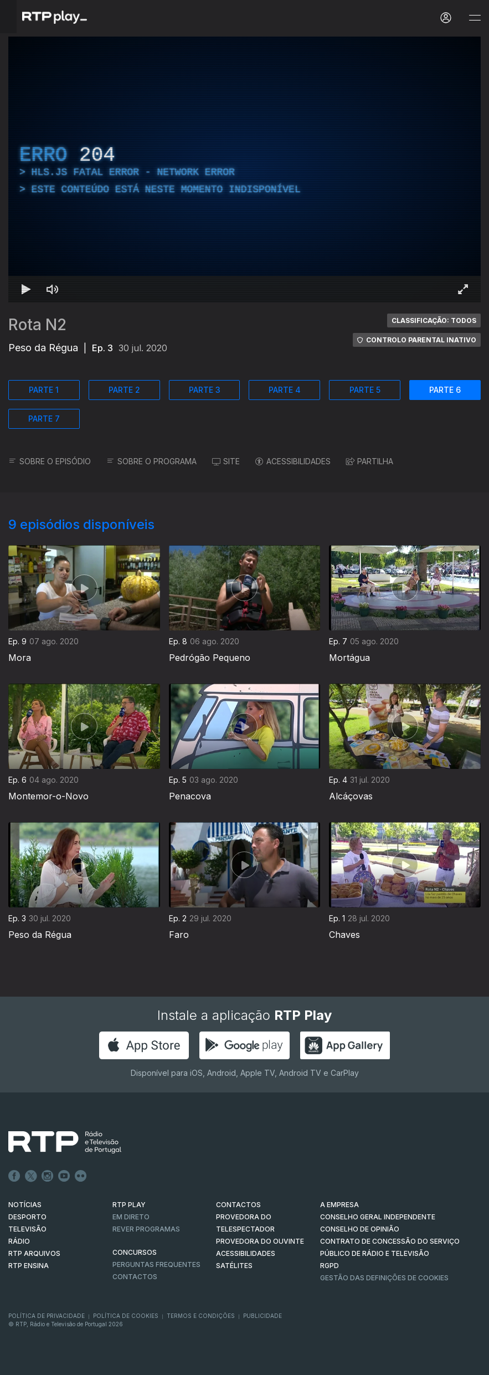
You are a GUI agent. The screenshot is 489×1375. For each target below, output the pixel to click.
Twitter (31, 1176)
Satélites (234, 1265)
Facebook (14, 1176)
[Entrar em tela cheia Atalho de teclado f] (463, 289)
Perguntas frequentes (156, 1264)
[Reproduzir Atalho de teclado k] (26, 289)
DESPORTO (27, 1217)
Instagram (48, 1176)
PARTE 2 (124, 389)
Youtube (64, 1176)
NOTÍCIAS (25, 1204)
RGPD (329, 1265)
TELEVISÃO (27, 1229)
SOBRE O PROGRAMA (151, 461)
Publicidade (262, 1315)
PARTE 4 (285, 389)
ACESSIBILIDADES (293, 461)
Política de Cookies (125, 1315)
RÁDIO (19, 1241)
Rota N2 (37, 324)
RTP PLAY (129, 1204)
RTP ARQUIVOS (34, 1253)
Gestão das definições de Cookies (384, 1278)
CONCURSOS (134, 1252)
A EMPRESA (339, 1204)
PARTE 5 (364, 389)
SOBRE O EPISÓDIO (49, 461)
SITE (226, 461)
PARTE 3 (204, 389)
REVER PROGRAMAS (146, 1229)
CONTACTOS (238, 1204)
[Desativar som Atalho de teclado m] (52, 289)
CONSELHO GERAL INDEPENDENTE (377, 1217)
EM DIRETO (131, 1217)
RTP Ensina (28, 1265)
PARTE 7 (44, 418)
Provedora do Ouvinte (260, 1241)
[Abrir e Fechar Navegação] (474, 18)
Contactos (134, 1277)
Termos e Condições (201, 1315)
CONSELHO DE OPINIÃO (359, 1229)
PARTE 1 (44, 389)
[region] (244, 169)
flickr (81, 1176)
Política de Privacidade (46, 1315)
